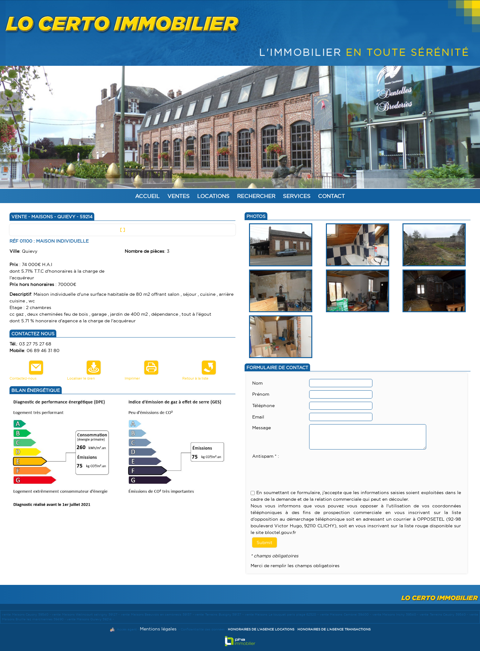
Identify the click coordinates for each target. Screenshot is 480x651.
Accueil (147, 196)
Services (296, 196)
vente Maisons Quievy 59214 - (90, 619)
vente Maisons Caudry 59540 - (27, 614)
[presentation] (300, 472)
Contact (331, 196)
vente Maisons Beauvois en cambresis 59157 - (158, 614)
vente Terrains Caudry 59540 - (444, 614)
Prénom (260, 394)
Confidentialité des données (203, 629)
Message (261, 428)
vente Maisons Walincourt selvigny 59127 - (86, 614)
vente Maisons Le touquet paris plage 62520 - (282, 614)
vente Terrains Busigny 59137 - (220, 614)
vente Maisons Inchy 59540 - (396, 614)
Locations (213, 196)
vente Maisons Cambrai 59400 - (346, 614)
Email (258, 417)
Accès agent (127, 629)
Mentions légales (158, 629)
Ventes (178, 196)
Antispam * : (265, 456)
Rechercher (256, 196)
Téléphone (263, 405)
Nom (257, 383)
